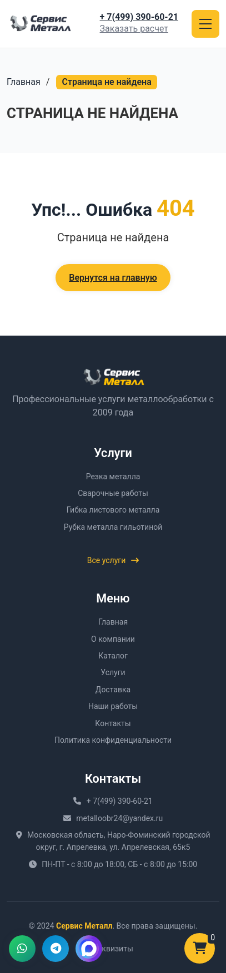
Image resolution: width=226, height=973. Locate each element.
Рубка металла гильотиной (113, 527)
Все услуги (113, 560)
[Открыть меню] (205, 24)
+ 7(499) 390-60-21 (139, 17)
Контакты (112, 723)
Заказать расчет (134, 28)
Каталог (113, 655)
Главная (24, 82)
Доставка (113, 689)
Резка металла (113, 476)
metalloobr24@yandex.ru (119, 818)
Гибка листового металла (113, 509)
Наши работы (113, 706)
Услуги (113, 672)
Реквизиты (113, 948)
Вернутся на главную (113, 277)
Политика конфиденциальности (113, 740)
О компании (113, 639)
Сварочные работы (113, 493)
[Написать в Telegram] (55, 948)
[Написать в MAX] (89, 948)
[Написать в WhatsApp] (22, 948)
